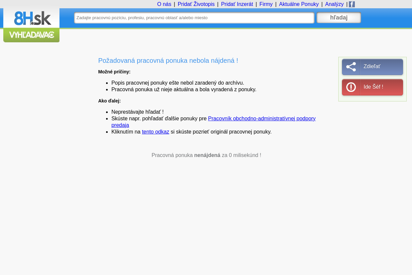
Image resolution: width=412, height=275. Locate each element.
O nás (164, 4)
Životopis (196, 4)
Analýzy (334, 4)
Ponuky (299, 4)
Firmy (266, 4)
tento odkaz (155, 132)
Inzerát (237, 4)
